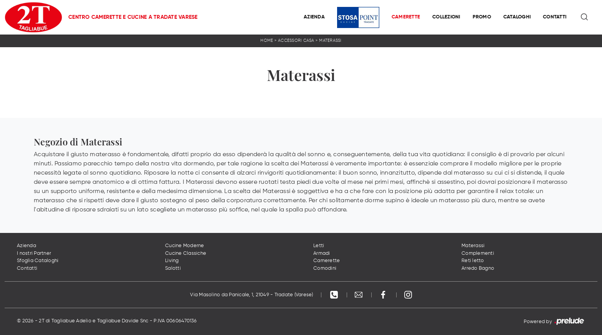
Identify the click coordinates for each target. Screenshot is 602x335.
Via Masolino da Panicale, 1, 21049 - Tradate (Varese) (251, 294)
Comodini (324, 268)
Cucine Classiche (185, 253)
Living (172, 260)
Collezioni (446, 17)
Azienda (314, 17)
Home (266, 40)
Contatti (554, 17)
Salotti (173, 268)
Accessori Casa (296, 40)
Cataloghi (517, 17)
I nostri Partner (34, 253)
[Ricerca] (585, 17)
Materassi (330, 40)
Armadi (321, 253)
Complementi (477, 253)
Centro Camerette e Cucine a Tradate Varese (133, 17)
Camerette (406, 17)
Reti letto (472, 260)
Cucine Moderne (184, 245)
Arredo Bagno (477, 268)
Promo (482, 17)
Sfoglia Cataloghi (37, 260)
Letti (318, 245)
